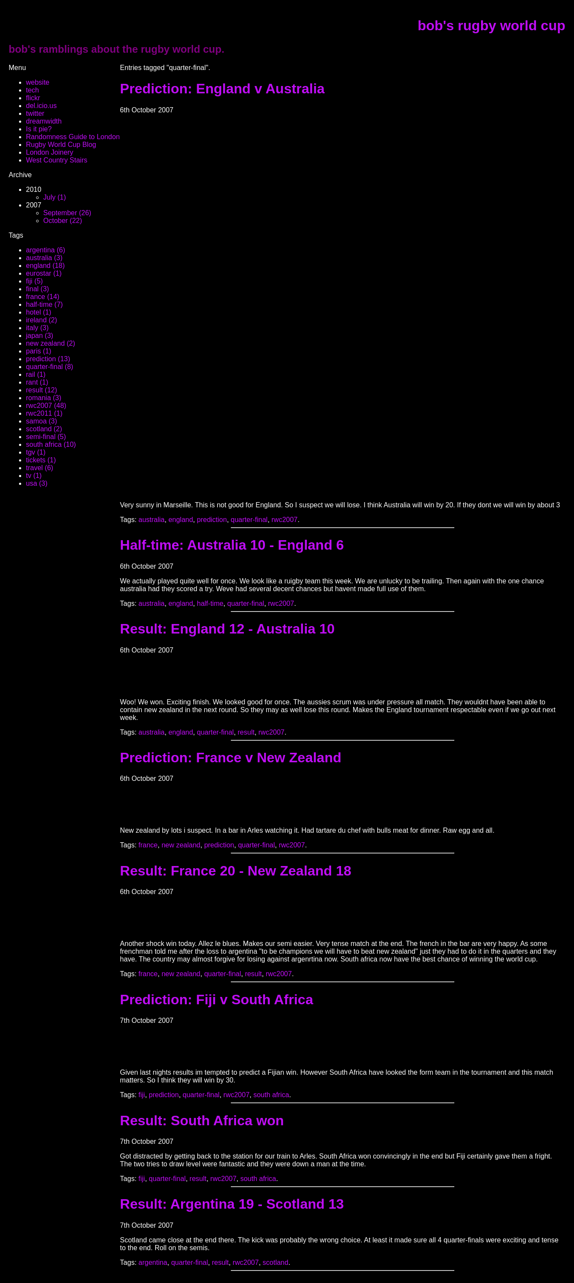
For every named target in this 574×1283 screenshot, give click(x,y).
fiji (141, 1094)
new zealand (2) (50, 343)
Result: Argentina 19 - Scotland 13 (232, 1204)
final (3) (37, 289)
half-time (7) (44, 304)
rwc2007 (284, 519)
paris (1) (38, 351)
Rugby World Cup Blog (61, 144)
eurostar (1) (44, 273)
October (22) (62, 220)
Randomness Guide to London (73, 136)
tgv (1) (35, 452)
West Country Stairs (56, 160)
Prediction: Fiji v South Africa (216, 999)
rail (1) (35, 374)
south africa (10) (51, 444)
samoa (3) (41, 421)
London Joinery (49, 152)
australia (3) (44, 257)
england (181, 519)
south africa (271, 1094)
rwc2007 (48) (46, 405)
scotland (276, 1262)
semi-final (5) (46, 436)
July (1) (54, 197)
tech (32, 90)
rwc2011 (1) (44, 413)
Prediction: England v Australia (222, 88)
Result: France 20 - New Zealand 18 (235, 871)
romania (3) (43, 397)
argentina (152, 1262)
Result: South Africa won (202, 1120)
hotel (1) (38, 312)
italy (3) (37, 327)
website (37, 82)
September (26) (67, 212)
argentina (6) (45, 250)
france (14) (42, 296)
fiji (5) (34, 281)
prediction (212, 519)
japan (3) (39, 335)
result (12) (41, 390)
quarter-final (249, 519)
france (147, 845)
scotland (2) (44, 429)
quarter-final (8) (49, 366)
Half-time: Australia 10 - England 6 (232, 545)
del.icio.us (41, 105)
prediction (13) (48, 359)
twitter (35, 113)
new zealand (181, 845)
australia (151, 519)
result (246, 732)
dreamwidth (44, 121)
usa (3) (37, 483)
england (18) (45, 265)
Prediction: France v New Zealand (230, 757)
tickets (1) (41, 460)
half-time (210, 603)
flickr (33, 98)
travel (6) (39, 467)
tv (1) (33, 475)
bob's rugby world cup (491, 25)
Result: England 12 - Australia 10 (227, 629)
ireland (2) (41, 320)
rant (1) (37, 382)
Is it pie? (39, 129)
